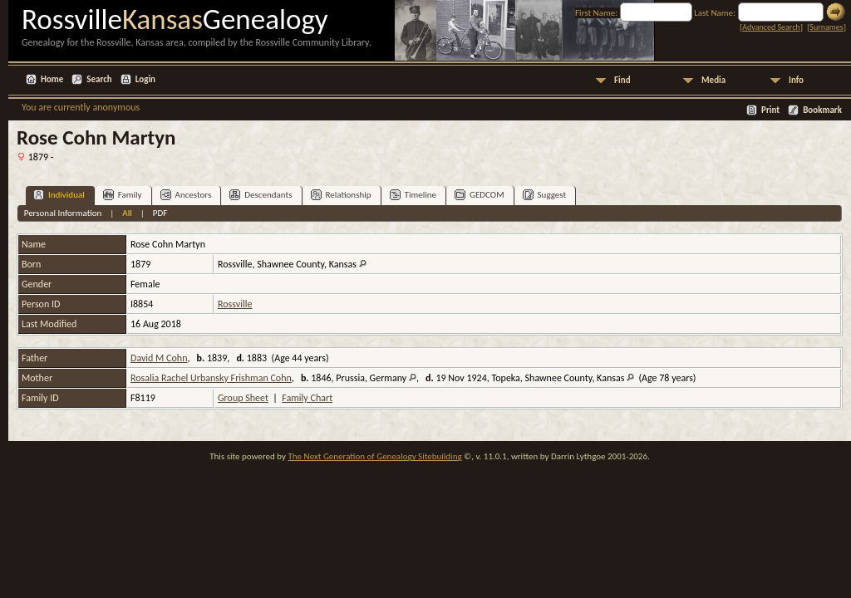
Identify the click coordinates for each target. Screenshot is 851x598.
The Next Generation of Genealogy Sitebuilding (374, 456)
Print (770, 110)
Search (98, 79)
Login (145, 79)
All (126, 213)
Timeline (413, 195)
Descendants (260, 195)
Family (122, 195)
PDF (160, 213)
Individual (59, 195)
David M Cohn (158, 358)
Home (52, 79)
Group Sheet (243, 398)
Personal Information (63, 213)
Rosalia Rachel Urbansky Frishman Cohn (211, 378)
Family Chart (307, 398)
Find (622, 80)
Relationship (341, 195)
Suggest (545, 195)
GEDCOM (479, 195)
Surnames (826, 27)
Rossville (235, 304)
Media (713, 80)
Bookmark (822, 110)
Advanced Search (770, 27)
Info (796, 80)
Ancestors (186, 195)
